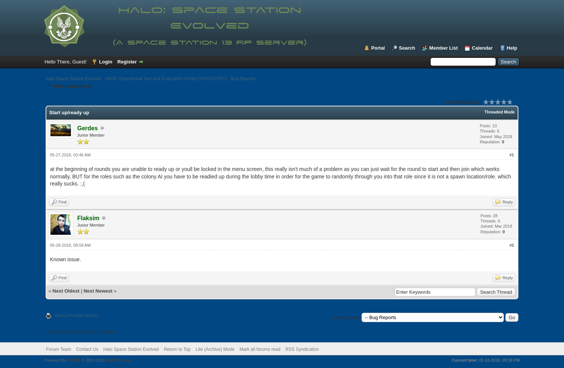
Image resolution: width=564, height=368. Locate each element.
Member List (443, 48)
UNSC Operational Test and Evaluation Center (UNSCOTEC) (165, 78)
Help (512, 48)
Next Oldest (66, 291)
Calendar (482, 48)
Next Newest (98, 291)
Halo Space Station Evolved (73, 78)
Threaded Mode (499, 112)
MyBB (73, 360)
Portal (378, 48)
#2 (511, 245)
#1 (511, 155)
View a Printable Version (77, 315)
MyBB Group (118, 360)
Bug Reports (242, 78)
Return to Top (177, 349)
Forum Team (58, 349)
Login (105, 62)
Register (127, 62)
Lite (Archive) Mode (215, 349)
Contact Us (87, 349)
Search (407, 48)
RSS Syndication (302, 349)
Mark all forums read (259, 349)
